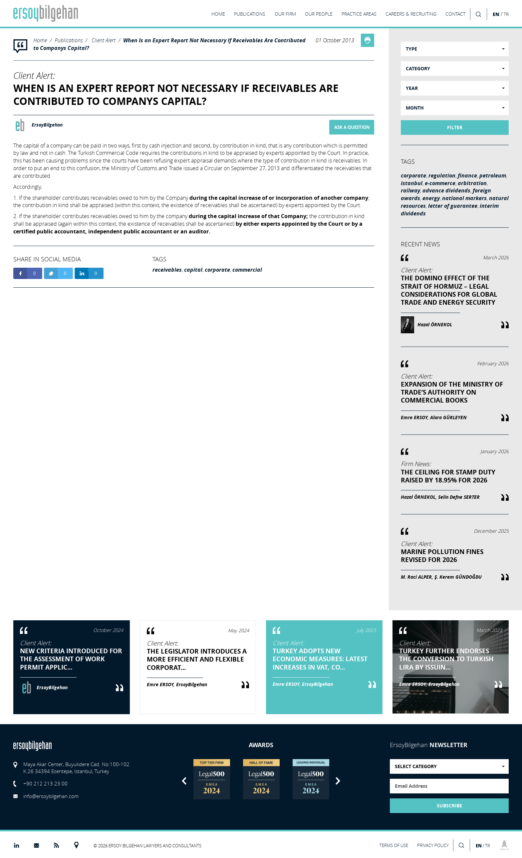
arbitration (472, 183)
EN (496, 14)
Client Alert (104, 40)
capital (193, 269)
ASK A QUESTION (352, 127)
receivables (167, 269)
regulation (441, 175)
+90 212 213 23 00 (45, 783)
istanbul (411, 183)
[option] (211, 779)
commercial (247, 269)
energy (431, 198)
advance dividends (446, 190)
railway (410, 190)
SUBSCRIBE (449, 805)
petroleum (492, 175)
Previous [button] (184, 781)
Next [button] (338, 781)
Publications (69, 40)
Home (40, 40)
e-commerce (440, 183)
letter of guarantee (452, 205)
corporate (217, 269)
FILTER (454, 127)
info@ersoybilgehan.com (51, 796)
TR (506, 14)
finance (467, 175)
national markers (464, 198)
